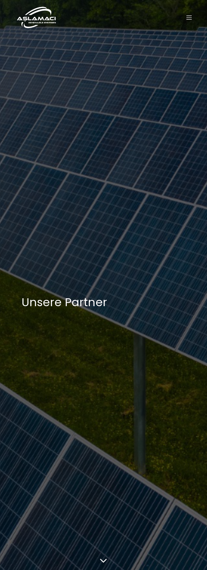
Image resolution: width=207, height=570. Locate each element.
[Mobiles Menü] (189, 17)
